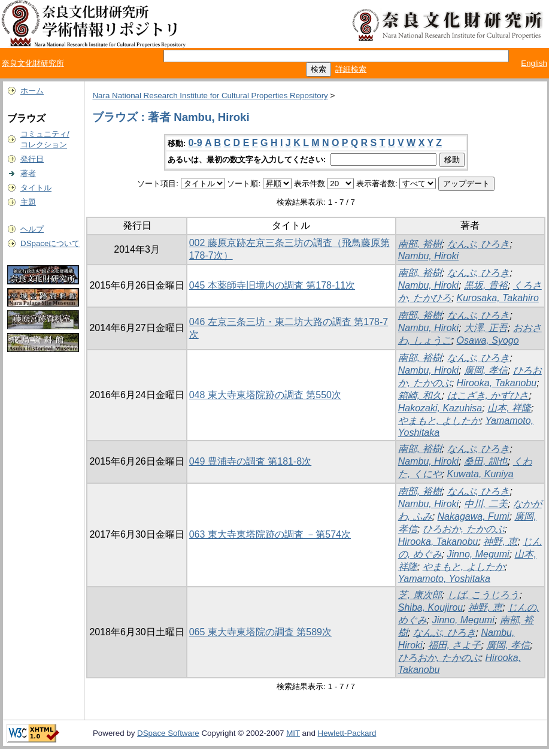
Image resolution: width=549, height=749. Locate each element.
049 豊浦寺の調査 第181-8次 (250, 461)
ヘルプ (32, 229)
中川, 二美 (486, 504)
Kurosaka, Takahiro (498, 298)
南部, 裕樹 (420, 244)
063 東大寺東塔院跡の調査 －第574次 (270, 534)
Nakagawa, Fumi (473, 516)
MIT (293, 733)
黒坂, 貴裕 (486, 285)
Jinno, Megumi (478, 554)
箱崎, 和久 (420, 395)
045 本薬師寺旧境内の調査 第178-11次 (272, 285)
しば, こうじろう (483, 595)
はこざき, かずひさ (488, 395)
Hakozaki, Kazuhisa (440, 408)
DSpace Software (168, 733)
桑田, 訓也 (486, 461)
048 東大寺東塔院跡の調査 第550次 (265, 395)
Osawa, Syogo (488, 340)
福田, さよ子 (454, 645)
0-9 (195, 143)
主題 (28, 202)
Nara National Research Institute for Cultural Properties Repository (209, 95)
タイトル (35, 187)
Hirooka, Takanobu (497, 383)
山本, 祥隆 (509, 408)
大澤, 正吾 (486, 328)
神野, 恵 (500, 541)
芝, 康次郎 (420, 595)
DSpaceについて (50, 243)
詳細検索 (350, 69)
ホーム (32, 90)
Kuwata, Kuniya (480, 474)
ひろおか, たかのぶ (464, 529)
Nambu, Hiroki (428, 256)
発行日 (32, 158)
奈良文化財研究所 (33, 63)
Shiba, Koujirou (430, 607)
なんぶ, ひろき (478, 244)
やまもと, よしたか (439, 421)
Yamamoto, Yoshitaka (444, 579)
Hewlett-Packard (347, 733)
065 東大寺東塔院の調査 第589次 (260, 632)
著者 (28, 173)
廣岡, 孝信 (486, 370)
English (534, 63)
